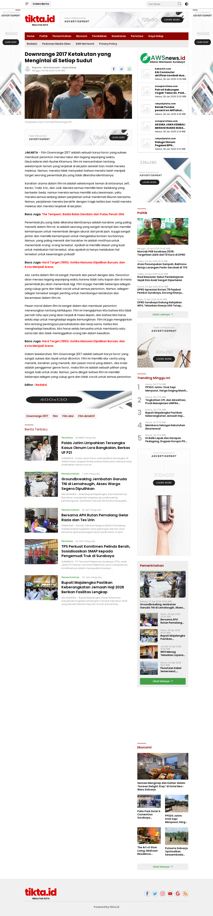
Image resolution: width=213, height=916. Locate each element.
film (55, 416)
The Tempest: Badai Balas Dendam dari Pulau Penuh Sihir (83, 214)
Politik (43, 36)
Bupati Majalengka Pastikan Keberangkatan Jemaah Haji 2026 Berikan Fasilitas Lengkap (92, 585)
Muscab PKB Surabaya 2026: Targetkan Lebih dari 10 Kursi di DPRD (161, 253)
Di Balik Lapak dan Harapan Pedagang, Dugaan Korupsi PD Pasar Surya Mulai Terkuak (165, 439)
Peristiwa (137, 36)
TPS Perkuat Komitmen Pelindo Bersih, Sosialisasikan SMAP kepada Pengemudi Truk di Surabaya (95, 550)
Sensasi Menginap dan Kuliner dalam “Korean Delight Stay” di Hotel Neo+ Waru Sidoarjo (161, 786)
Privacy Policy (108, 44)
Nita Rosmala (52, 67)
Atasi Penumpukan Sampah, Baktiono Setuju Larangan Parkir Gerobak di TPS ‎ (162, 266)
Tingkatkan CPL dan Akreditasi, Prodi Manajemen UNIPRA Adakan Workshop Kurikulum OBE (166, 401)
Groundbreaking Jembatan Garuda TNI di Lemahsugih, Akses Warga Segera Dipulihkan (94, 483)
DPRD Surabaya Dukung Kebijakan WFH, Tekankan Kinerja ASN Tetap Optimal (159, 304)
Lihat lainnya (163, 681)
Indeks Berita (41, 4)
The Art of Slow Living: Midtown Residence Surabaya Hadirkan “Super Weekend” (148, 851)
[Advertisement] (164, 715)
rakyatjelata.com (165, 103)
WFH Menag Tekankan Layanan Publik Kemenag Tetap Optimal (172, 653)
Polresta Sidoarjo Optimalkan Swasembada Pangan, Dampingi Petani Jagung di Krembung (176, 851)
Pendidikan (99, 36)
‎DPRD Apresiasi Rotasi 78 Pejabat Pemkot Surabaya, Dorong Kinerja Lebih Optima (159, 291)
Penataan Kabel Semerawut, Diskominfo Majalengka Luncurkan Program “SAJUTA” (172, 669)
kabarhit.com (163, 68)
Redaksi (32, 44)
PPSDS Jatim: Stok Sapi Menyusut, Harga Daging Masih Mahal (165, 389)
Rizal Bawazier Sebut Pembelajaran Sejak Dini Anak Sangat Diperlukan (160, 278)
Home (30, 36)
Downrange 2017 (37, 416)
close (17, 10)
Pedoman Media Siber (56, 44)
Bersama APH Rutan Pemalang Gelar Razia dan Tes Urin (94, 516)
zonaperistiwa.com (166, 86)
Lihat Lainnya (163, 314)
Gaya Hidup (155, 36)
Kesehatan (119, 36)
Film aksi (68, 416)
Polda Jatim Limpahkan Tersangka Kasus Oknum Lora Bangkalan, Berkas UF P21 (95, 447)
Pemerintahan (62, 36)
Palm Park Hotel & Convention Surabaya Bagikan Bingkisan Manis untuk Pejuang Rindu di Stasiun (149, 814)
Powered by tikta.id (106, 907)
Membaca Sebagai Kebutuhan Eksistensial (165, 427)
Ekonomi (81, 36)
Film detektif (86, 416)
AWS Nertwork (85, 44)
